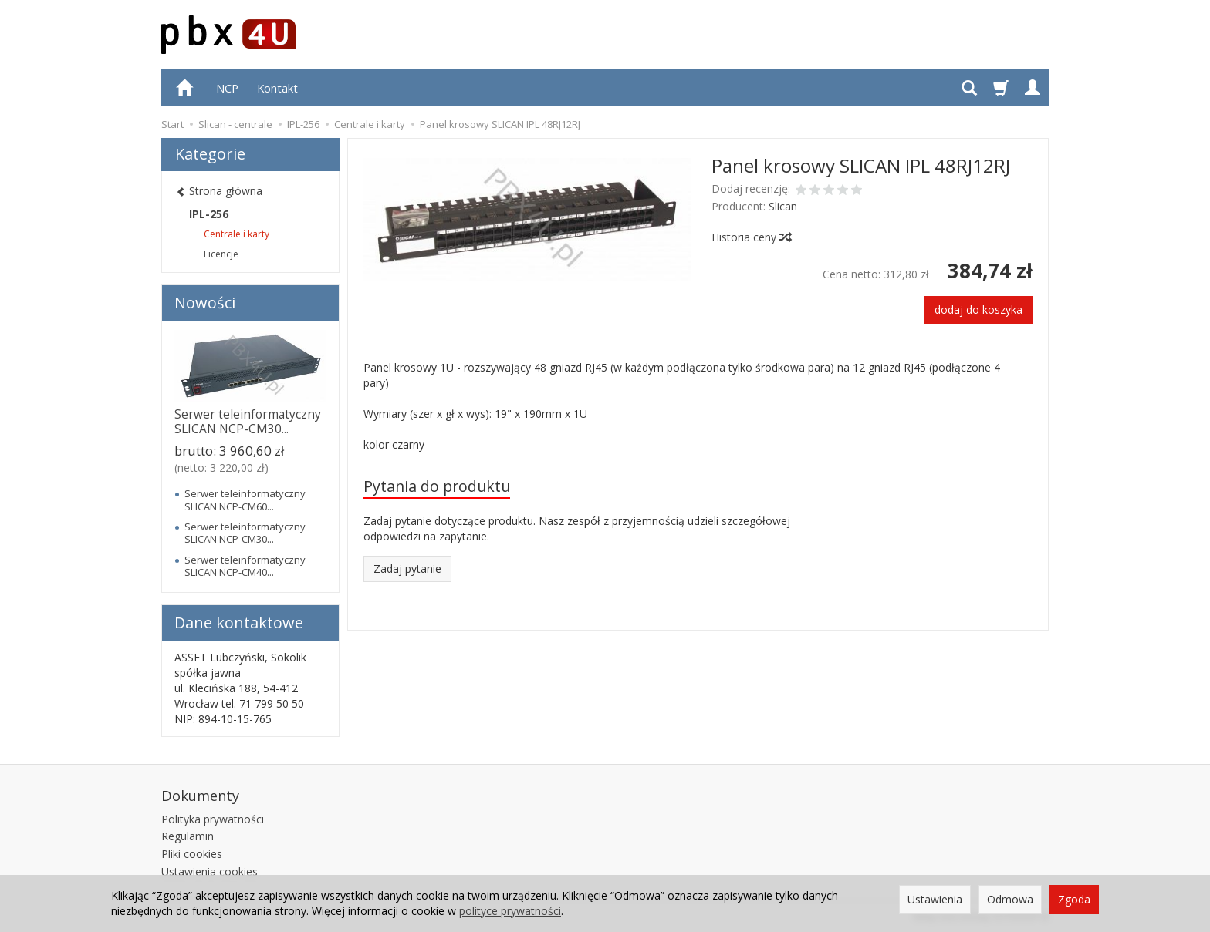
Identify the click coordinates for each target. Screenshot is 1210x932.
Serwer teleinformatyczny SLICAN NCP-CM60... (245, 499)
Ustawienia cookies (209, 871)
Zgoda (1074, 899)
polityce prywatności (510, 910)
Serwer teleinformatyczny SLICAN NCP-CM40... (245, 566)
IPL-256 (208, 214)
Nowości (204, 302)
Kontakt (277, 88)
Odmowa (1010, 899)
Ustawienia (935, 899)
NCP (227, 88)
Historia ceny (750, 237)
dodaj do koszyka (978, 309)
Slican (783, 206)
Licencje (221, 254)
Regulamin (187, 836)
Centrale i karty (236, 234)
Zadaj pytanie (407, 568)
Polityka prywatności (212, 819)
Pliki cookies (191, 853)
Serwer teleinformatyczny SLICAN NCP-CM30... (247, 421)
